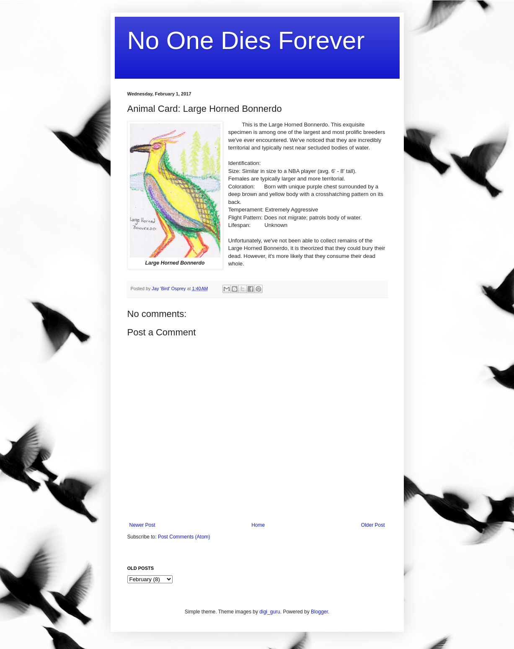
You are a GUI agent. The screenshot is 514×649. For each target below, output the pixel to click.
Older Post (373, 525)
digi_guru (269, 612)
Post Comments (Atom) (184, 537)
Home (258, 525)
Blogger (319, 612)
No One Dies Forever (246, 40)
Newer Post (142, 525)
